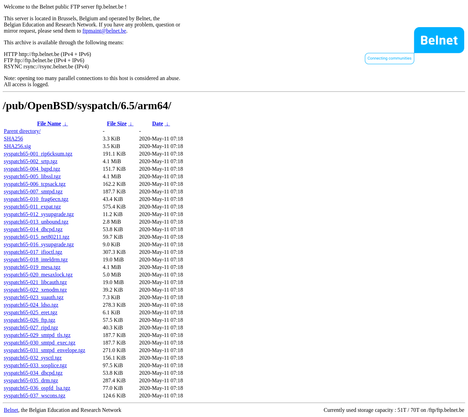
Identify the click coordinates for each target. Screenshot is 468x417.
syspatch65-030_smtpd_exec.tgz (39, 343)
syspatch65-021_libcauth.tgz (35, 282)
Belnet (11, 410)
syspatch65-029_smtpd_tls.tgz (37, 335)
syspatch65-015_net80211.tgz (36, 237)
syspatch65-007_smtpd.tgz (33, 191)
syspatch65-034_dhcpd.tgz (33, 373)
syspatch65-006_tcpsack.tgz (35, 184)
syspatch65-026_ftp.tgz (29, 320)
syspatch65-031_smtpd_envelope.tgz (44, 350)
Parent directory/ (22, 131)
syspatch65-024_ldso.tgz (31, 305)
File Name (49, 123)
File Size (117, 123)
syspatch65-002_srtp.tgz (30, 161)
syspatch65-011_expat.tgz (32, 207)
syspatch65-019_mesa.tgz (32, 267)
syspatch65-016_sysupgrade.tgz (39, 244)
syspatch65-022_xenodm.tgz (35, 290)
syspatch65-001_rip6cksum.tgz (38, 154)
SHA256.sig (17, 146)
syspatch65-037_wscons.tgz (34, 395)
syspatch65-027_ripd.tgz (31, 327)
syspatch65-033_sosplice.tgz (35, 365)
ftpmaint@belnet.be (104, 31)
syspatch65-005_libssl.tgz (32, 176)
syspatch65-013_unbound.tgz (36, 222)
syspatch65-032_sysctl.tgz (33, 358)
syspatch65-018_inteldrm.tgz (36, 259)
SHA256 (13, 139)
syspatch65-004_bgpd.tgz (32, 169)
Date (157, 123)
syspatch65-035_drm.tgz (31, 380)
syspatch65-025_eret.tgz (30, 312)
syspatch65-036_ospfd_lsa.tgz (37, 388)
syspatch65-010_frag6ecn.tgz (36, 199)
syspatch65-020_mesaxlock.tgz (38, 275)
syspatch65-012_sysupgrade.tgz (39, 214)
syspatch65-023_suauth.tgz (34, 297)
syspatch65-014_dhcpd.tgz (33, 229)
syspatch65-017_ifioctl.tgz (33, 252)
